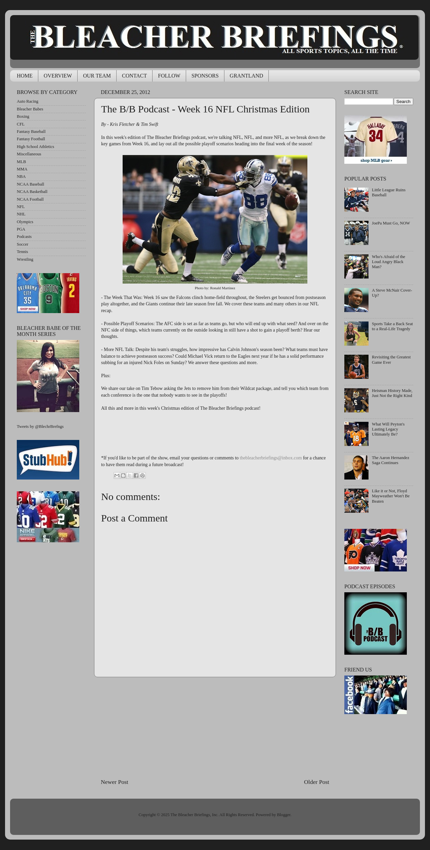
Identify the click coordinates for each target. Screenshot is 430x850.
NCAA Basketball (32, 191)
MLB (21, 161)
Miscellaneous (29, 154)
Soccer (22, 244)
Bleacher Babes (30, 109)
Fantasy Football (31, 139)
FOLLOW (169, 76)
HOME (25, 76)
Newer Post (114, 782)
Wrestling (25, 259)
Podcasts (24, 236)
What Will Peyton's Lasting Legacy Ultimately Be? (388, 429)
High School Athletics (35, 146)
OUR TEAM (97, 76)
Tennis (22, 251)
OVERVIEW (58, 76)
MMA (22, 169)
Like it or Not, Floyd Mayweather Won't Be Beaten (391, 496)
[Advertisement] (215, 727)
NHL (21, 214)
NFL (21, 206)
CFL (21, 124)
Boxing (23, 116)
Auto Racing (27, 101)
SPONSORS (205, 76)
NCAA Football (30, 199)
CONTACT (134, 76)
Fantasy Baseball (31, 131)
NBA (21, 176)
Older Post (316, 782)
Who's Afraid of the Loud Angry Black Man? (388, 261)
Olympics (25, 221)
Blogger (283, 814)
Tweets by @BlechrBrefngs (40, 426)
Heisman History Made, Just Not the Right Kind (392, 393)
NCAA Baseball (30, 184)
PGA (21, 229)
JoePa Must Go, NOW (391, 223)
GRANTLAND (246, 76)
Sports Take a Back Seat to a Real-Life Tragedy (392, 326)
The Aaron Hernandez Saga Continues (390, 460)
